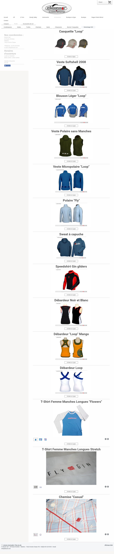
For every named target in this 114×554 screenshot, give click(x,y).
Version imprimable (7, 545)
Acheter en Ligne (71, 90)
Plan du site (18, 545)
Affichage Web (109, 545)
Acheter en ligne (71, 56)
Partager (7, 65)
